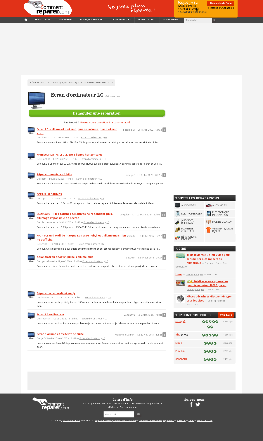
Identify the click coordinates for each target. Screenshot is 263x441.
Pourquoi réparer (91, 20)
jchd (177, 334)
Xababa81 (181, 359)
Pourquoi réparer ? (214, 263)
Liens (178, 274)
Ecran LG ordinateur (50, 314)
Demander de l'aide (221, 3)
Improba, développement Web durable (115, 421)
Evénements (170, 20)
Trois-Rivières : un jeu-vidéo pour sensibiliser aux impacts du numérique (208, 259)
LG (105, 137)
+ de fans (188, 9)
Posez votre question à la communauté (105, 122)
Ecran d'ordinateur (91, 137)
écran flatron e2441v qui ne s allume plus (65, 257)
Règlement (168, 421)
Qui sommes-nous (70, 421)
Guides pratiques (120, 20)
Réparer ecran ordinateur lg (56, 293)
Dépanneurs (65, 20)
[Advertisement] (131, 49)
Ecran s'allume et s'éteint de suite (60, 334)
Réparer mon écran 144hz (54, 174)
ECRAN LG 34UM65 (49, 194)
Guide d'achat (147, 20)
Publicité (181, 421)
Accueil (49, 7)
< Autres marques (112, 96)
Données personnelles (150, 421)
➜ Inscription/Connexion (220, 8)
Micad (178, 342)
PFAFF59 (180, 351)
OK (138, 414)
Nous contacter (204, 421)
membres (187, 6)
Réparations (42, 20)
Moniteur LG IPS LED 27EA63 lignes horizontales (69, 154)
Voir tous (226, 315)
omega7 (180, 321)
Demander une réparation (97, 113)
